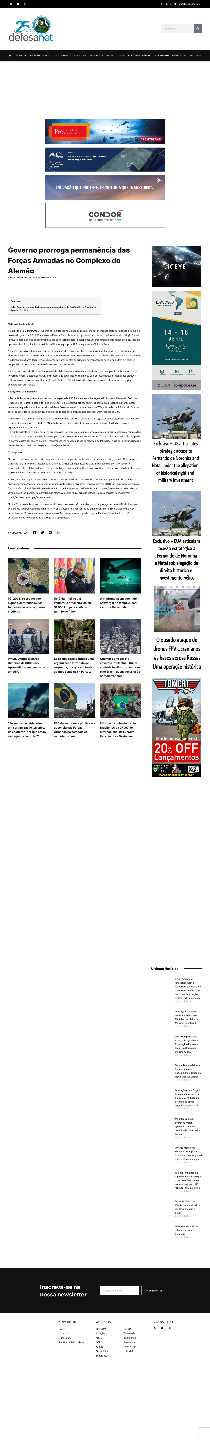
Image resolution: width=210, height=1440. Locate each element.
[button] (34, 532)
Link (26, 310)
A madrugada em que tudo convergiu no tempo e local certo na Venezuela (118, 603)
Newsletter (179, 55)
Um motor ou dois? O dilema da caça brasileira (186, 1230)
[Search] (198, 28)
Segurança (96, 55)
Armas (65, 55)
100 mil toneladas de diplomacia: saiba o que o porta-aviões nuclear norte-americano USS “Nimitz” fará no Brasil (188, 1180)
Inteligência (143, 55)
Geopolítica (79, 55)
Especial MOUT (44, 277)
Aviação (35, 55)
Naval (46, 55)
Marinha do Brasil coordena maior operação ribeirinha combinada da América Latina (187, 1126)
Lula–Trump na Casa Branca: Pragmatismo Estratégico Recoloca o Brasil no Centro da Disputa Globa (187, 1044)
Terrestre (20, 55)
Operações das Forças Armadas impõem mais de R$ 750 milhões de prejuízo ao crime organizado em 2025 (187, 1098)
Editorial (195, 55)
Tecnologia (125, 55)
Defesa (110, 55)
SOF (55, 55)
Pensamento (161, 55)
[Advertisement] (105, 86)
